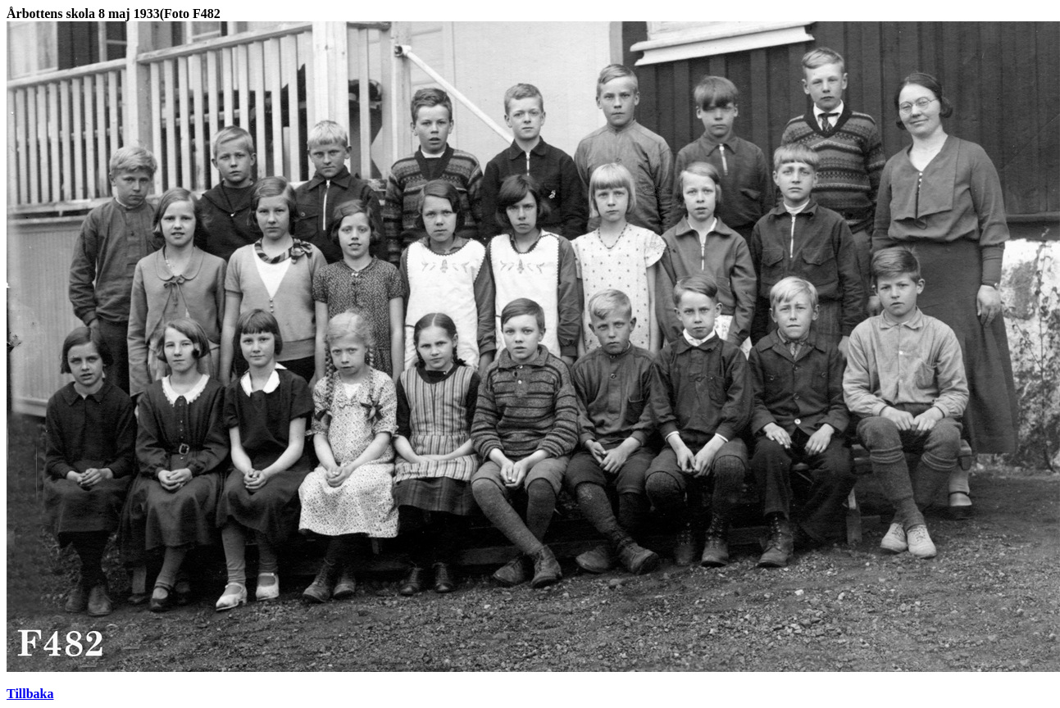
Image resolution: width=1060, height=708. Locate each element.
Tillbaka (30, 694)
